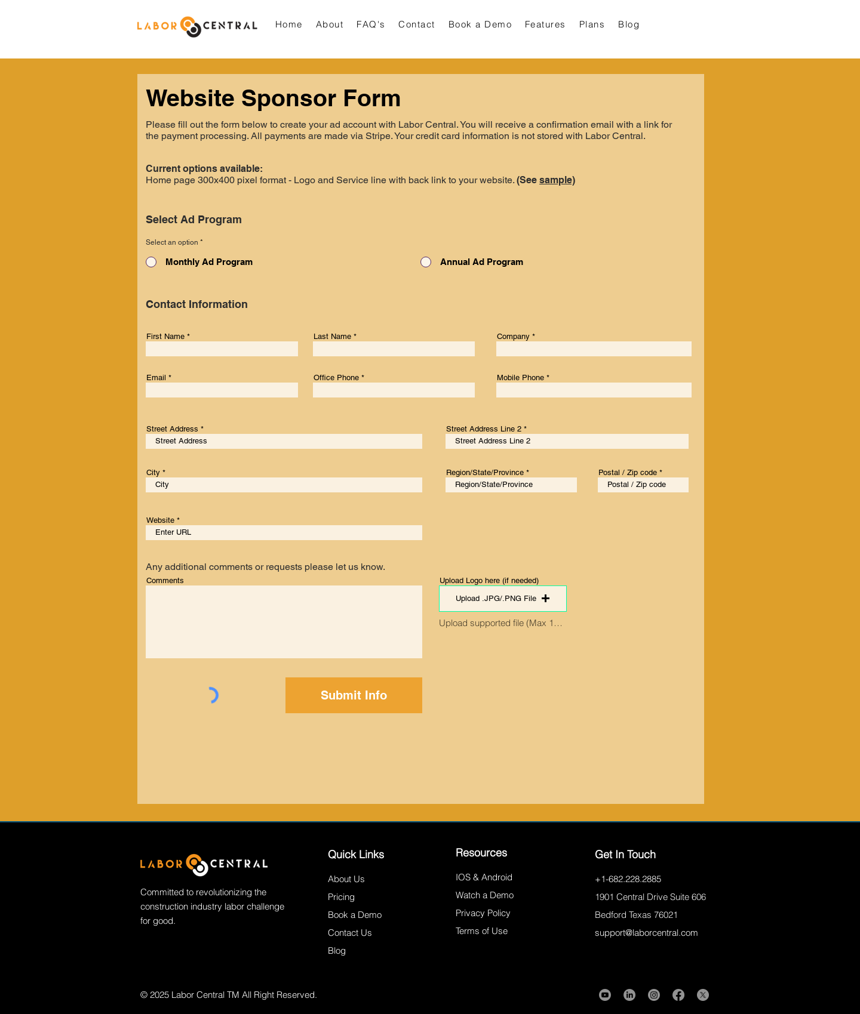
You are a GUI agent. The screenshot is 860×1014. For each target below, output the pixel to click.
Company (513, 336)
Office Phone (336, 377)
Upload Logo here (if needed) (489, 580)
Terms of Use (482, 930)
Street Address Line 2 (483, 429)
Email (156, 377)
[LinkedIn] (629, 995)
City (153, 472)
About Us (346, 878)
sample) (557, 180)
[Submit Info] (353, 695)
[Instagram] (654, 995)
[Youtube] (605, 995)
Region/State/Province (485, 472)
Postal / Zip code (627, 472)
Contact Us (350, 932)
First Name (165, 336)
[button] (503, 598)
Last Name (332, 336)
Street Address (172, 429)
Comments (165, 580)
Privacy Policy (483, 913)
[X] (703, 995)
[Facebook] (678, 995)
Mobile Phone (520, 377)
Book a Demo (355, 914)
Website (160, 520)
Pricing (341, 896)
